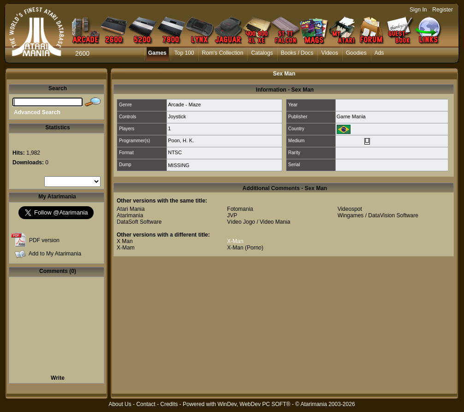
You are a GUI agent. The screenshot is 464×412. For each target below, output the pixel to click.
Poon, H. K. (181, 140)
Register (442, 9)
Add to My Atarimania (55, 253)
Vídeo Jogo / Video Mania (258, 222)
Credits (169, 404)
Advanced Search (37, 112)
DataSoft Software (139, 222)
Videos (329, 53)
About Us (119, 404)
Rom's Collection (223, 53)
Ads (379, 53)
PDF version (44, 240)
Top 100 (184, 53)
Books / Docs (297, 53)
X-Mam (126, 247)
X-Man (235, 241)
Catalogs (262, 53)
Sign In (418, 9)
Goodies (356, 53)
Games (157, 53)
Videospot (350, 209)
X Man (125, 241)
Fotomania (240, 209)
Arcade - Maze (184, 104)
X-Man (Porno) (245, 247)
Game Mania (351, 116)
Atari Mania (131, 209)
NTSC (175, 152)
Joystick (177, 116)
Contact (145, 404)
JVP (232, 215)
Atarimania (130, 215)
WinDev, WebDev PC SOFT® (254, 404)
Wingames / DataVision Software (378, 215)
